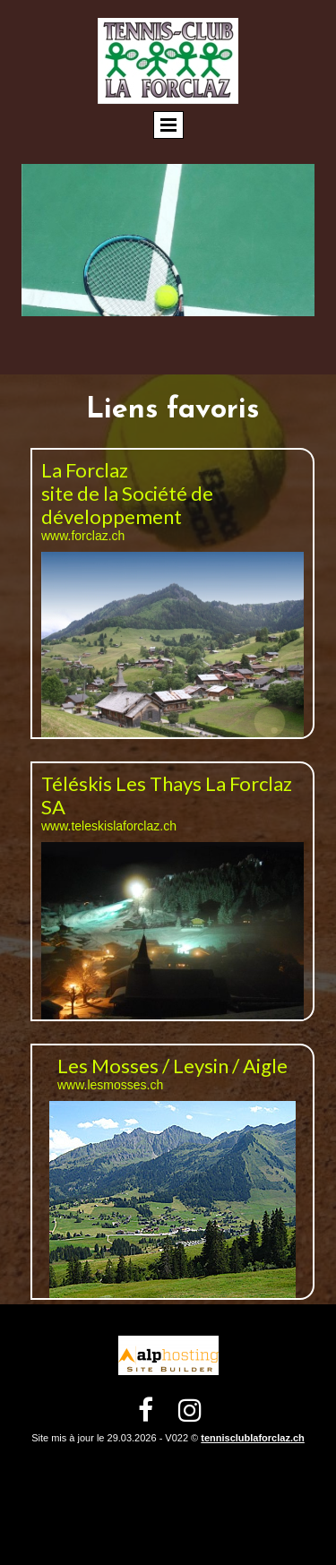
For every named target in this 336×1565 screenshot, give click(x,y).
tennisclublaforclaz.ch (253, 1437)
